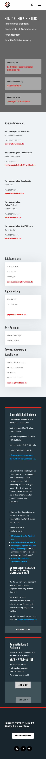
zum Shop (23, 685)
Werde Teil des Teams (23, 735)
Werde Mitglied (23, 629)
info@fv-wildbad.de (13, 217)
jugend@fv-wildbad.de (14, 193)
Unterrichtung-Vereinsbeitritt (23, 542)
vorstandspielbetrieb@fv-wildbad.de (20, 165)
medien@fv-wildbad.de (17, 383)
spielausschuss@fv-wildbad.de (20, 282)
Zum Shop (23, 700)
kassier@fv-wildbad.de (14, 144)
